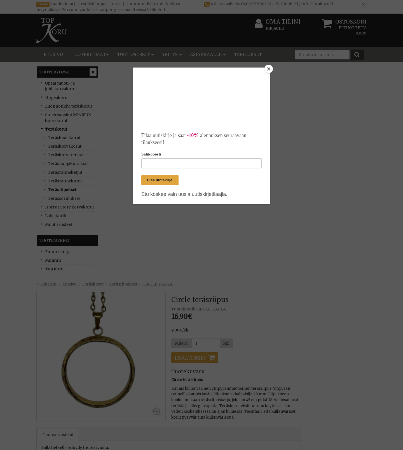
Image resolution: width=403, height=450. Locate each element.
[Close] (268, 69)
